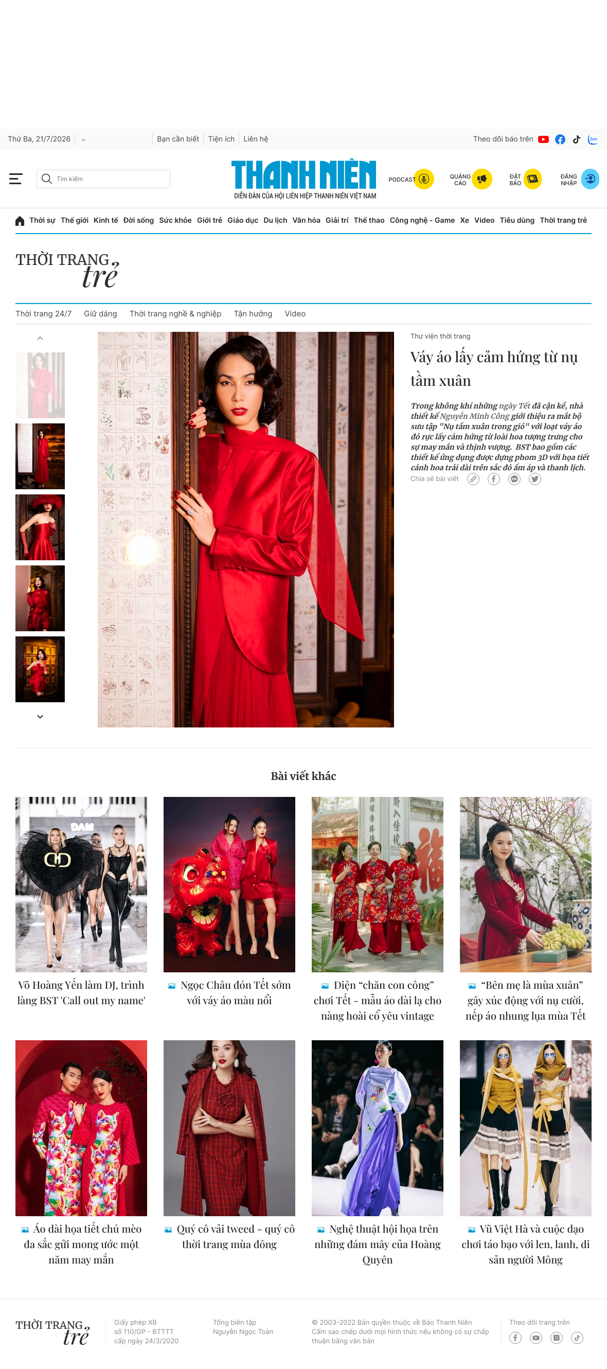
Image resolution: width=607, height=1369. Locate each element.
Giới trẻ (209, 220)
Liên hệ (255, 139)
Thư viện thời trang (440, 336)
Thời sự (42, 220)
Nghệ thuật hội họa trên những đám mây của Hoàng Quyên (377, 1244)
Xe (465, 220)
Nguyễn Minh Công (474, 416)
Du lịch (275, 220)
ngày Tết (514, 406)
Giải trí (337, 220)
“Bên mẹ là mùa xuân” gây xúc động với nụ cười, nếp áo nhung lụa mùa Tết (526, 1000)
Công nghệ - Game (422, 220)
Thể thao (368, 220)
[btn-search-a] (47, 178)
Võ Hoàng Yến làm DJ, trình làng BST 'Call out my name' (81, 992)
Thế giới (74, 220)
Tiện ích (221, 139)
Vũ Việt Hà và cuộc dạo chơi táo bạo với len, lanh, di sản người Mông (525, 1244)
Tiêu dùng (517, 220)
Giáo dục (242, 220)
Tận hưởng (253, 313)
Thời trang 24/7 (43, 313)
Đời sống (138, 220)
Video (484, 220)
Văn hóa (307, 220)
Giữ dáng (100, 313)
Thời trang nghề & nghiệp (176, 313)
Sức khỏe (175, 220)
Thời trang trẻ (563, 220)
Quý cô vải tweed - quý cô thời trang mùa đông (234, 1236)
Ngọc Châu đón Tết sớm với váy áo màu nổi (234, 992)
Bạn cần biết (178, 139)
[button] (40, 338)
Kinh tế (106, 220)
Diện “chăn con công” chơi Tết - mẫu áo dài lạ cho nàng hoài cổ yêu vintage (378, 1000)
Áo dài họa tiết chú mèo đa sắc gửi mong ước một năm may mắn (82, 1244)
